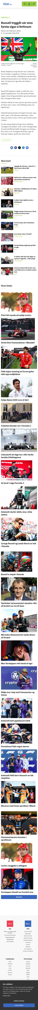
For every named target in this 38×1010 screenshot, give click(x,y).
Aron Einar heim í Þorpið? (23, 234)
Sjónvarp (10, 972)
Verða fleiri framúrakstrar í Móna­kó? (18, 343)
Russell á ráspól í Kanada (12, 575)
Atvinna (28, 966)
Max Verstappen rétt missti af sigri (16, 664)
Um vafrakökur (28, 949)
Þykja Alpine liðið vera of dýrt (15, 400)
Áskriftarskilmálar (28, 940)
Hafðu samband (28, 936)
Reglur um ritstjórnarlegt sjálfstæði (10, 932)
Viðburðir (28, 968)
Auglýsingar (28, 933)
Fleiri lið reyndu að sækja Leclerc (16, 315)
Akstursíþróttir (6, 140)
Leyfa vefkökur (19, 1005)
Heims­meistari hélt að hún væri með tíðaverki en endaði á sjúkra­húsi (25, 270)
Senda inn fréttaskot (28, 951)
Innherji (28, 961)
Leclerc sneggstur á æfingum (14, 866)
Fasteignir (28, 964)
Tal (28, 979)
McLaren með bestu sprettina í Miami (18, 806)
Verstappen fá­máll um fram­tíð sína (17, 892)
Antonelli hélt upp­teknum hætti (15, 721)
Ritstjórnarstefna (28, 938)
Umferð (28, 944)
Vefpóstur (28, 946)
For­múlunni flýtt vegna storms (15, 747)
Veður (28, 970)
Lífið (10, 968)
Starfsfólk (28, 942)
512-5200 (29, 931)
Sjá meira (19, 897)
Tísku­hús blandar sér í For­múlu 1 (16, 426)
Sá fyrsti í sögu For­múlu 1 (12, 483)
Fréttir (10, 961)
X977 (28, 977)
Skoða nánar (6, 995)
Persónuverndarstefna (10, 935)
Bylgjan (28, 972)
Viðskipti (10, 964)
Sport (10, 966)
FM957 (28, 974)
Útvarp (10, 974)
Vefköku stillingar (19, 1001)
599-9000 (11, 941)
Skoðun (10, 970)
